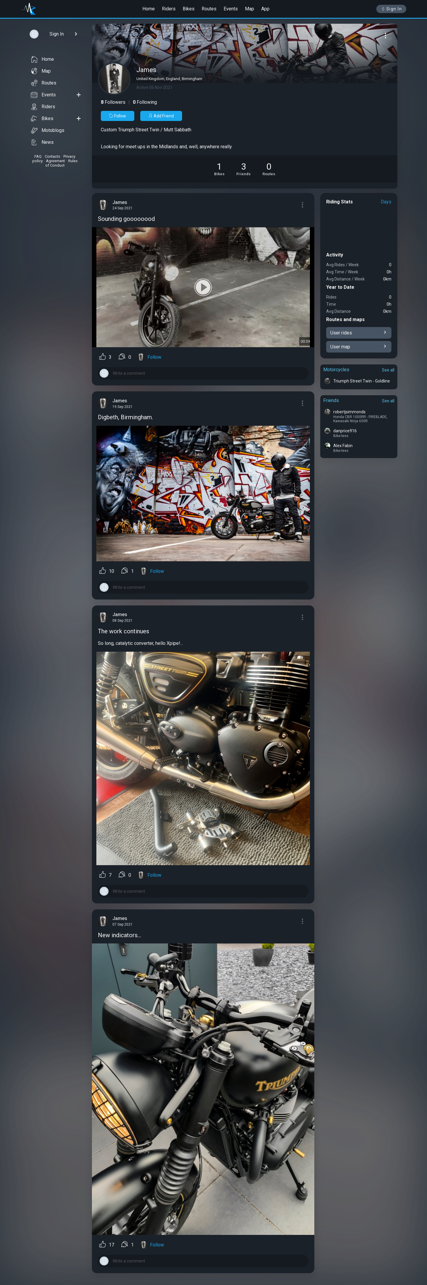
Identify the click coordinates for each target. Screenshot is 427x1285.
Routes (209, 9)
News (42, 142)
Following (145, 102)
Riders (169, 9)
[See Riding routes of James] (268, 169)
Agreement (55, 161)
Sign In (391, 9)
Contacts (52, 156)
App (265, 9)
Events (231, 9)
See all (388, 370)
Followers (113, 102)
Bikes (189, 9)
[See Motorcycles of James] (219, 169)
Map (249, 9)
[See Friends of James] (243, 169)
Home (148, 9)
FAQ (38, 156)
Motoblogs (47, 130)
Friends (331, 400)
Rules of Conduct (61, 163)
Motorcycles (336, 369)
